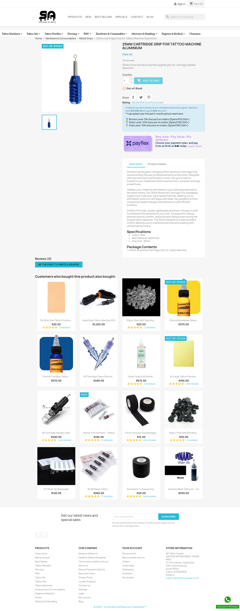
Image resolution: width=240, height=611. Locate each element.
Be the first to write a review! (148, 102)
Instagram (45, 535)
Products (75, 17)
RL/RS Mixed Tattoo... (99, 489)
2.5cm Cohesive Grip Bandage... (141, 432)
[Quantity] (126, 80)
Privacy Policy (86, 577)
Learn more (195, 146)
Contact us (84, 585)
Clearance (195, 34)
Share (133, 97)
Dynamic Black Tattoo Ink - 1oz (183, 489)
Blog (150, 17)
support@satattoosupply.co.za (182, 577)
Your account (132, 548)
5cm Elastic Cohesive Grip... (141, 489)
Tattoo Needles (54, 34)
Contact (137, 17)
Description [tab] (136, 164)
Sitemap (83, 589)
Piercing (74, 34)
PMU (88, 34)
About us (83, 565)
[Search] (185, 17)
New (88, 17)
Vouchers (127, 573)
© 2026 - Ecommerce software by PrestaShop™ (120, 607)
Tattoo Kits (40, 581)
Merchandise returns (133, 557)
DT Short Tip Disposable (56, 489)
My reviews (128, 577)
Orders (126, 561)
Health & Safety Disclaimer (92, 557)
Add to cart (148, 81)
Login (81, 593)
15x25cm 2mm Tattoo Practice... (56, 320)
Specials (121, 17)
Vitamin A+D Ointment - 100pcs (99, 432)
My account (85, 597)
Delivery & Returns (88, 553)
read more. (178, 113)
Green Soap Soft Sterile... (141, 376)
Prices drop (41, 553)
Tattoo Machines (12, 34)
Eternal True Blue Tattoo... (56, 376)
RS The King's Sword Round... (99, 376)
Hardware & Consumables (112, 34)
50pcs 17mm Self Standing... (183, 432)
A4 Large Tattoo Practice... (184, 376)
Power (38, 597)
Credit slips (128, 565)
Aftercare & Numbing (144, 34)
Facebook (38, 535)
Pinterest (149, 97)
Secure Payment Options (92, 569)
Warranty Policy (87, 573)
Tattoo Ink (34, 34)
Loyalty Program (87, 581)
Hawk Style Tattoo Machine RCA (98, 320)
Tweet (141, 97)
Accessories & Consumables (50, 589)
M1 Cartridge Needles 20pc (56, 432)
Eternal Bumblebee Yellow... (183, 320)
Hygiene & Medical (174, 34)
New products (42, 557)
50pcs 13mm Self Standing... (141, 320)
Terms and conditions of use (93, 561)
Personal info (129, 553)
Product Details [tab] (157, 164)
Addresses (128, 569)
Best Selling (103, 17)
